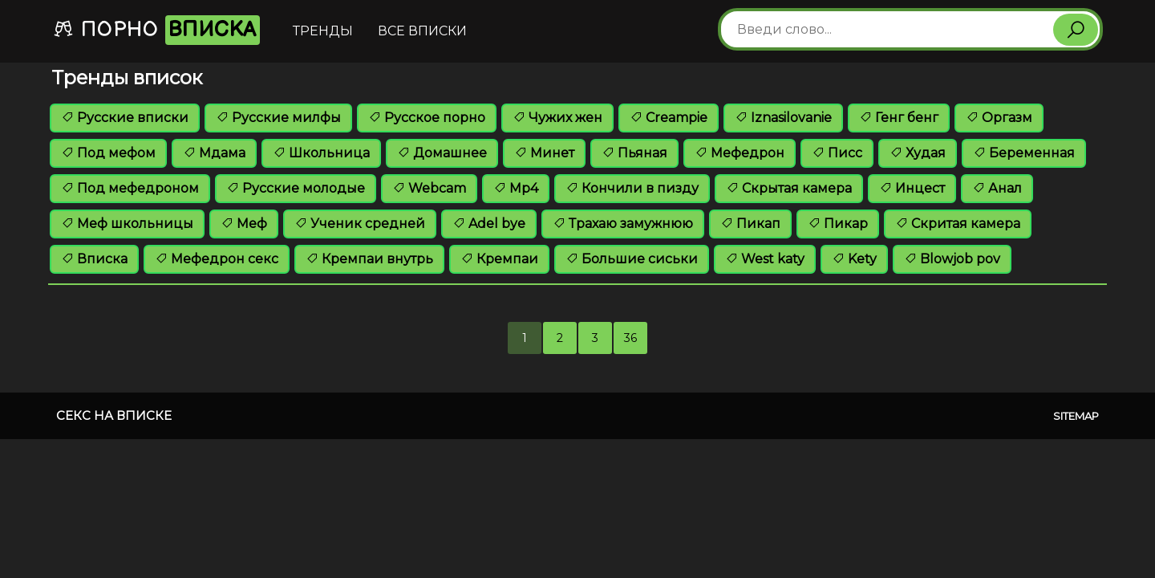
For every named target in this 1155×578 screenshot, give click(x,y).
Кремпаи (499, 259)
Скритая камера (957, 223)
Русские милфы (278, 117)
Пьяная (634, 153)
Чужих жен (557, 117)
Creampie (668, 117)
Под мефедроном (130, 188)
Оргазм (999, 117)
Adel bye (488, 223)
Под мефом (108, 153)
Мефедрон (739, 153)
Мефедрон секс (216, 259)
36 (630, 338)
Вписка (94, 259)
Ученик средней (359, 223)
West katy (764, 259)
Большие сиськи (631, 259)
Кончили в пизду (632, 188)
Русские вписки (124, 117)
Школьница (321, 153)
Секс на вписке (114, 415)
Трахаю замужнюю (623, 223)
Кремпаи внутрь (369, 259)
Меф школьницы (127, 223)
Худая (918, 153)
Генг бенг (898, 117)
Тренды (323, 31)
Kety (854, 259)
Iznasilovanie (783, 117)
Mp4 (515, 188)
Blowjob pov (952, 259)
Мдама (214, 153)
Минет (544, 153)
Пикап (750, 223)
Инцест (912, 188)
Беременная (1024, 153)
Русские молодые (295, 188)
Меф (244, 223)
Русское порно (426, 117)
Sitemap (1076, 415)
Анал (997, 188)
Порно (156, 30)
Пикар (838, 223)
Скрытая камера (789, 188)
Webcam (429, 188)
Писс (837, 153)
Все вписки (422, 31)
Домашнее (442, 153)
